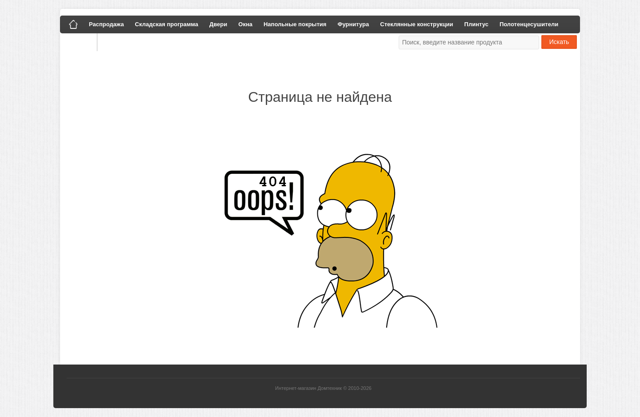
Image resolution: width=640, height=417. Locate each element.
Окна (245, 24)
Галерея (78, 42)
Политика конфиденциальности (199, 42)
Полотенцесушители (529, 24)
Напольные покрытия (295, 24)
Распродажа (106, 24)
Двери (218, 24)
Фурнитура (353, 24)
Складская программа (166, 24)
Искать (559, 41)
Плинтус (476, 24)
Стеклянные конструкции (416, 24)
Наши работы (123, 42)
